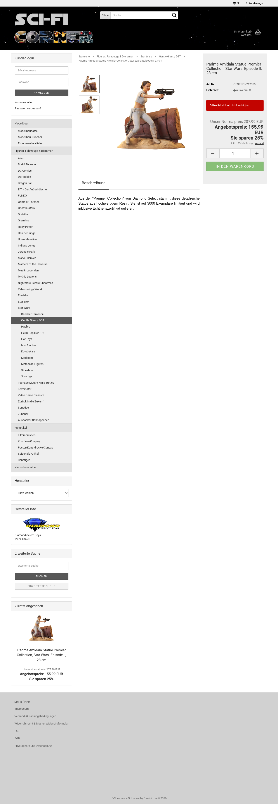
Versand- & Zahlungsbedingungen (35, 716)
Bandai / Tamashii (32, 314)
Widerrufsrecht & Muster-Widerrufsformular (41, 723)
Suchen (41, 576)
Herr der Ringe (26, 233)
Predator (23, 295)
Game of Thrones (29, 202)
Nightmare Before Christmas (35, 283)
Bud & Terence (27, 164)
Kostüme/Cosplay (29, 441)
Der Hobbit (24, 176)
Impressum (21, 708)
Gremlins (23, 220)
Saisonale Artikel (28, 453)
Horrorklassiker (27, 239)
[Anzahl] (234, 153)
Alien (21, 158)
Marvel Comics (27, 258)
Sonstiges (24, 460)
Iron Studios (28, 345)
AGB (17, 738)
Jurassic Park (26, 251)
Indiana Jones (26, 245)
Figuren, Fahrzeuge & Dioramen (34, 150)
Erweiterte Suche (42, 586)
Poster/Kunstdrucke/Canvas (35, 447)
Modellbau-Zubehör (30, 137)
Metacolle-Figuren (32, 364)
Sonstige (26, 376)
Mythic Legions (27, 276)
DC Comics (25, 170)
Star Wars (24, 307)
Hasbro (25, 326)
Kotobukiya (28, 351)
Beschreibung (94, 183)
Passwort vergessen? (28, 108)
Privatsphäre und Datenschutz (33, 745)
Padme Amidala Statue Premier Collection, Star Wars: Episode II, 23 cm (41, 655)
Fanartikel (21, 427)
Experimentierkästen (30, 143)
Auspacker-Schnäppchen (33, 420)
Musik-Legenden (28, 270)
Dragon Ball (25, 183)
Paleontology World (30, 289)
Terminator (24, 389)
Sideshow (27, 370)
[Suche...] (105, 15)
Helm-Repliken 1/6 (32, 333)
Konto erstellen (24, 102)
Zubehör (23, 414)
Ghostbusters (26, 208)
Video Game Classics (31, 395)
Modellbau (21, 123)
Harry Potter (25, 226)
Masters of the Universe (32, 264)
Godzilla (23, 214)
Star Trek (23, 301)
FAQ (16, 731)
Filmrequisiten (26, 435)
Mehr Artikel (22, 539)
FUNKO (22, 195)
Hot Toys (26, 339)
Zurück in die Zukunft (31, 401)
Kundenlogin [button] (255, 3)
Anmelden (41, 92)
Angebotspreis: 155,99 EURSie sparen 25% (41, 674)
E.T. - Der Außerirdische (32, 189)
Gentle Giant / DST (32, 320)
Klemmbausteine (25, 467)
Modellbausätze (28, 131)
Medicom (27, 357)
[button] (236, 3)
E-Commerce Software (125, 798)
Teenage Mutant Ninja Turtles (36, 382)
